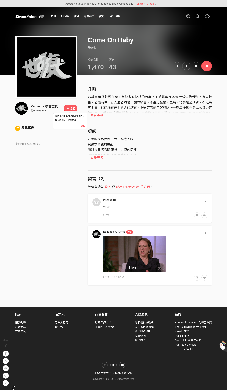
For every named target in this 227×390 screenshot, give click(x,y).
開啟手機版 (102, 372)
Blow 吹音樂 (182, 331)
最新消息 (20, 326)
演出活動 (114, 16)
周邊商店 (89, 16)
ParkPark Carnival (185, 344)
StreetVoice (29, 16)
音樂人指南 (61, 322)
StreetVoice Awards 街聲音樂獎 (193, 322)
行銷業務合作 (103, 322)
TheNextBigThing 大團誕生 (191, 326)
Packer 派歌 (182, 335)
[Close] (223, 4)
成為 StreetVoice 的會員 (133, 187)
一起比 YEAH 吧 (184, 349)
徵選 (101, 16)
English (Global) (145, 3)
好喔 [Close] (83, 126)
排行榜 (65, 16)
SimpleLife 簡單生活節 (188, 340)
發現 (53, 16)
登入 (108, 187)
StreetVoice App (122, 372)
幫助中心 (140, 340)
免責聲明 (140, 335)
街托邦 (59, 326)
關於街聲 (20, 322)
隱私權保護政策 (144, 322)
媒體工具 (20, 331)
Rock (92, 47)
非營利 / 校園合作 (105, 326)
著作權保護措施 (144, 326)
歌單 (76, 16)
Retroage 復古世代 (44, 106)
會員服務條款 (143, 331)
